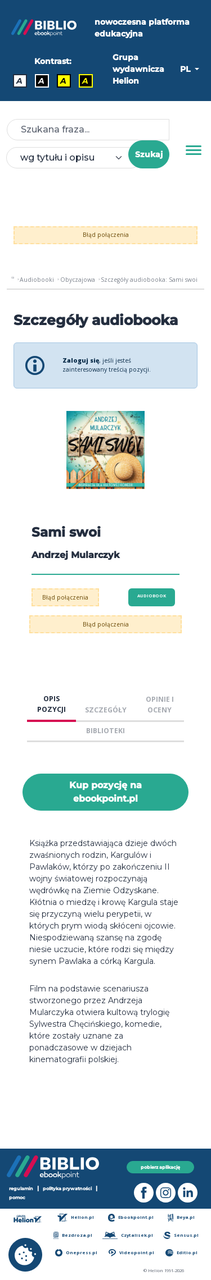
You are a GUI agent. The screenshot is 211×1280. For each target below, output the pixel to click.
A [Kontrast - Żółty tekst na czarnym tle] (85, 81)
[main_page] (12, 279)
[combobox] (74, 158)
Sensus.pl (181, 1235)
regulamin (21, 1188)
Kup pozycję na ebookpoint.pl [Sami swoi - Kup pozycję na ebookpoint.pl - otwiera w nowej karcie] (105, 792)
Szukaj (149, 154)
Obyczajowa (77, 280)
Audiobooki (37, 280)
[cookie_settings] (25, 1255)
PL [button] (186, 69)
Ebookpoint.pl (131, 1217)
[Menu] (193, 150)
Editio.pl (181, 1252)
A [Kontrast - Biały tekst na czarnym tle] (41, 81)
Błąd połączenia (106, 235)
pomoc (17, 1197)
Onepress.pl (76, 1252)
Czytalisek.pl (127, 1235)
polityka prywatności (67, 1188)
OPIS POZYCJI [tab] (51, 704)
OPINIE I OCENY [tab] (160, 704)
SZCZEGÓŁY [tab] (106, 710)
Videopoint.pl (131, 1252)
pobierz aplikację (160, 1167)
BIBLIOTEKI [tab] (105, 730)
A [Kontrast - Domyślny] (19, 81)
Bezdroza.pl (72, 1235)
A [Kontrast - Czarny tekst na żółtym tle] (63, 81)
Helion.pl (75, 1217)
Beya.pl (181, 1217)
